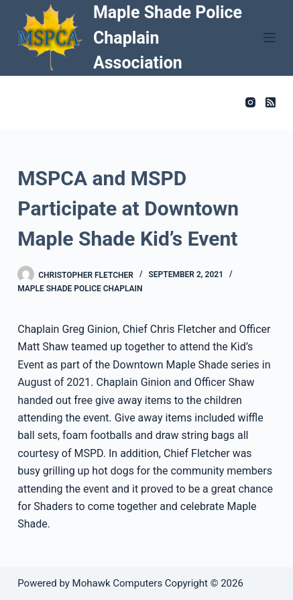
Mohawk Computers (117, 583)
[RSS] (271, 102)
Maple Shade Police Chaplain (79, 288)
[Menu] (269, 38)
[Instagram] (250, 102)
